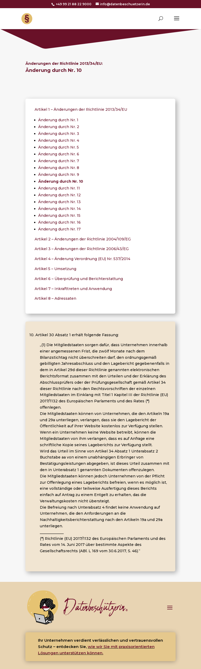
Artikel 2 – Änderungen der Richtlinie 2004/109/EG (83, 239)
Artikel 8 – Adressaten (55, 298)
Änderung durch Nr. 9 (58, 174)
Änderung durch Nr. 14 (59, 208)
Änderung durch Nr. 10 (60, 181)
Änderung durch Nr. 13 (59, 201)
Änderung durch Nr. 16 (59, 222)
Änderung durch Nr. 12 (59, 195)
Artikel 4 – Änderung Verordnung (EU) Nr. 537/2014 (82, 258)
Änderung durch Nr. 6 (58, 154)
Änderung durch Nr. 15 (59, 215)
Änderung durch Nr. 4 (58, 140)
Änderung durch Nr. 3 (58, 133)
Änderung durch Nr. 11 (59, 188)
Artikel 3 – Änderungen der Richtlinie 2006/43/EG (82, 248)
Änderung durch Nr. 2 (58, 126)
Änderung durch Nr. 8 (58, 167)
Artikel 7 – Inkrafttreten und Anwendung (73, 288)
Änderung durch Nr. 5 (58, 147)
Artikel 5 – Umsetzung (55, 268)
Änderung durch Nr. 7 (58, 161)
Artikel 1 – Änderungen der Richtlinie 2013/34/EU (81, 109)
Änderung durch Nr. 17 (59, 229)
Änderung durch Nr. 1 (58, 120)
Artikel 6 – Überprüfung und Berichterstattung (79, 278)
